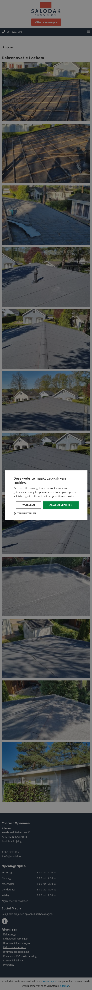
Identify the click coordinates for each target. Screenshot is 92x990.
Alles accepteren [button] (60, 504)
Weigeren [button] (28, 504)
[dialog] (46, 495)
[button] (24, 513)
